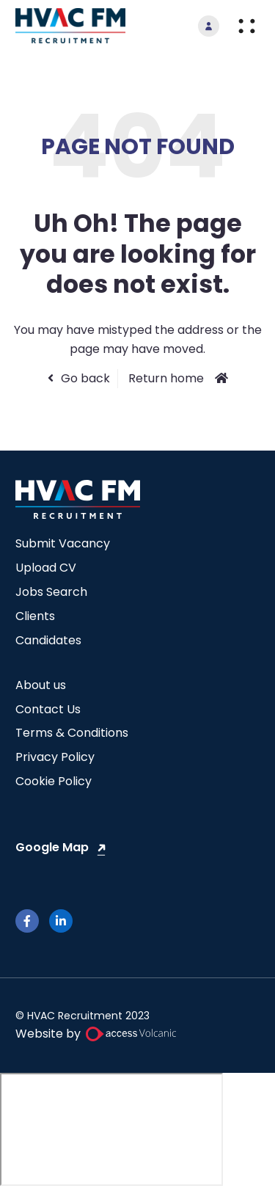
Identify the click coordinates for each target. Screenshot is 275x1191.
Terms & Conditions (71, 732)
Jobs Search (51, 591)
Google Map (52, 847)
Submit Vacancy (62, 543)
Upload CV (45, 567)
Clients (35, 616)
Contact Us (48, 709)
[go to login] (208, 26)
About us (40, 685)
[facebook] (27, 921)
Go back (85, 378)
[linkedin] (61, 921)
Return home (166, 378)
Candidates (48, 640)
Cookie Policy (53, 781)
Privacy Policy (55, 757)
